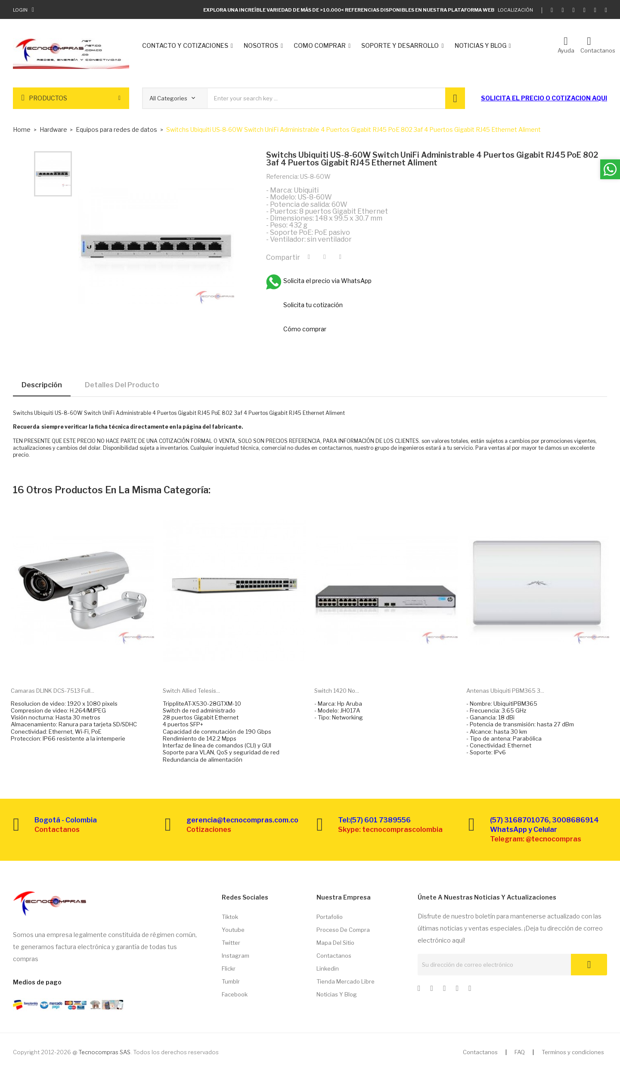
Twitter (231, 942)
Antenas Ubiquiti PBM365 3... (505, 691)
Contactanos (333, 955)
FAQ (520, 1052)
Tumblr (231, 981)
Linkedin (327, 968)
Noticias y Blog (336, 994)
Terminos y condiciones (573, 1052)
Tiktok (230, 916)
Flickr (229, 968)
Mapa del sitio (335, 942)
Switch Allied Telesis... (191, 691)
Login (20, 10)
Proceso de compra (343, 929)
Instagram (235, 955)
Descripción (42, 385)
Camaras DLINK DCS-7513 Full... (52, 691)
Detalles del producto (122, 385)
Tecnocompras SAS (104, 1052)
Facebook (235, 994)
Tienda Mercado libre (345, 981)
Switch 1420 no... (336, 691)
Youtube (233, 929)
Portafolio (329, 916)
